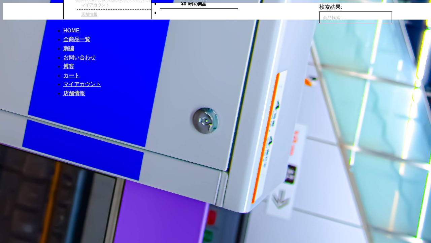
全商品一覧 (76, 39)
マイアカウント (82, 84)
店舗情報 (89, 14)
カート (71, 75)
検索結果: (330, 7)
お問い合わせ (79, 57)
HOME (71, 30)
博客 (68, 66)
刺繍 (68, 48)
